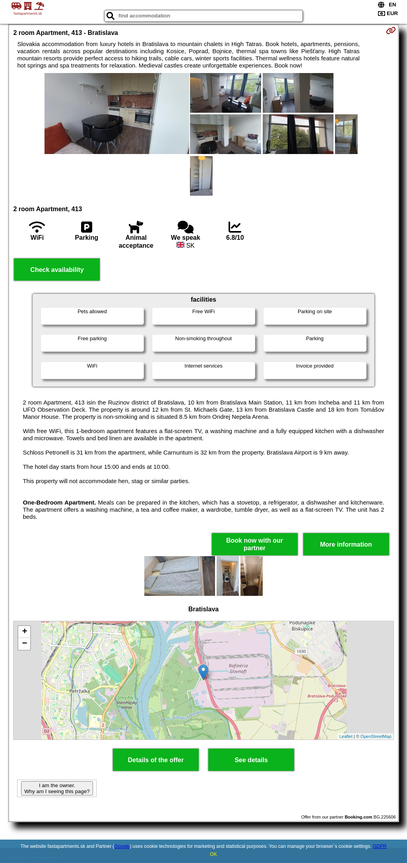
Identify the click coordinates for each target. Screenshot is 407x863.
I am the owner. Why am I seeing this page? (56, 788)
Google (122, 846)
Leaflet (346, 736)
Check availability (56, 269)
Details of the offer (156, 760)
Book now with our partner (254, 544)
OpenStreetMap (375, 736)
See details (251, 760)
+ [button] (24, 632)
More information (346, 544)
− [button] (24, 644)
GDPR (380, 846)
